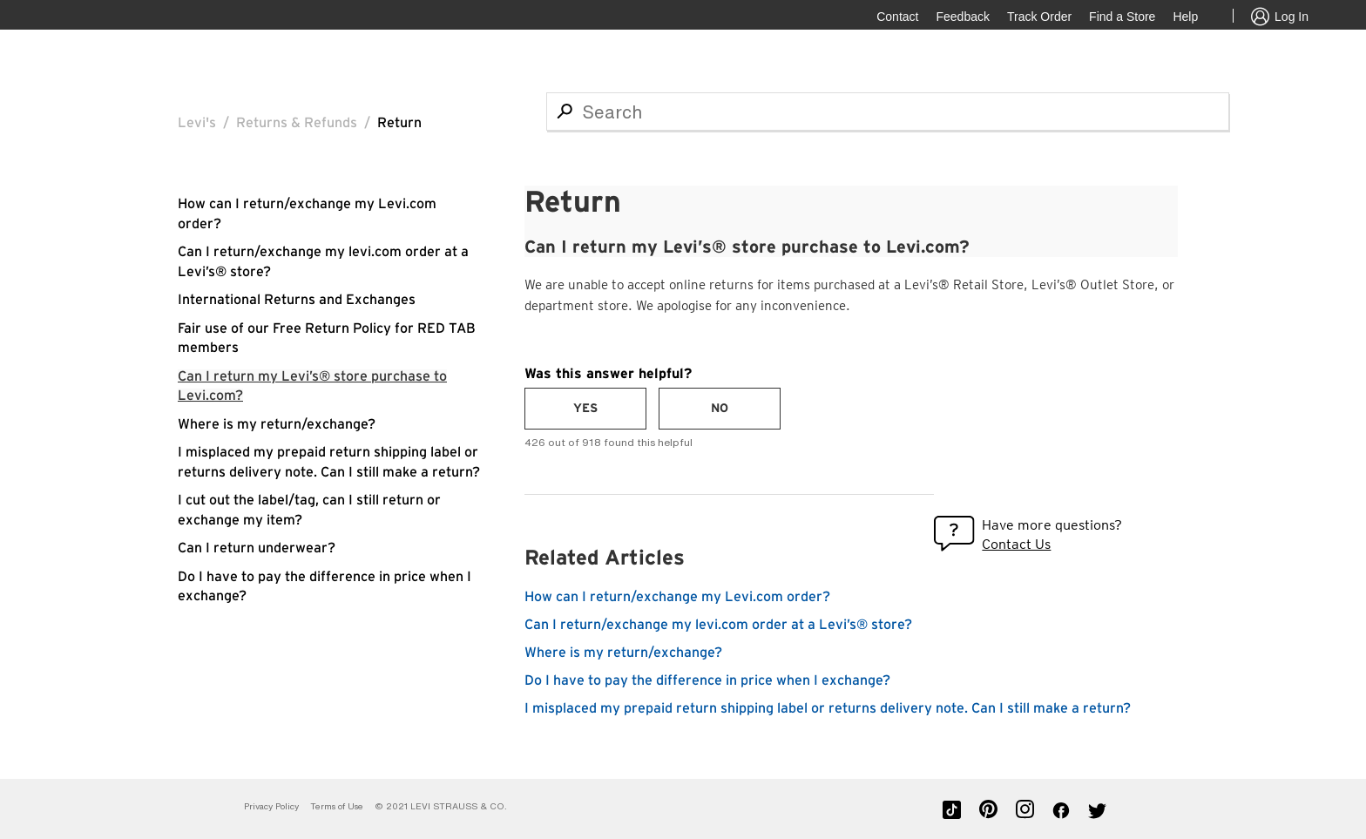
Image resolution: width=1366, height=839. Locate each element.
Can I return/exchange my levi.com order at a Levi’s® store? (718, 625)
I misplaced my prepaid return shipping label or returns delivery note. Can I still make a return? (827, 708)
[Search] (887, 111)
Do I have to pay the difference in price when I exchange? (707, 680)
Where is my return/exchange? (276, 424)
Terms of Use (336, 806)
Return (399, 123)
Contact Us (1016, 544)
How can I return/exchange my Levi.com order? (677, 597)
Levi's (197, 123)
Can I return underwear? (256, 548)
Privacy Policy (271, 806)
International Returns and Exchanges (297, 300)
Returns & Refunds (296, 123)
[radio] (585, 409)
